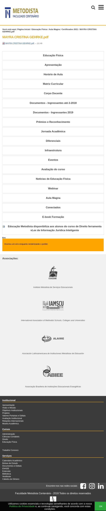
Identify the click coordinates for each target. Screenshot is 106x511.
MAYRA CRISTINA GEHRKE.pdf (18, 43)
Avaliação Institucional (12, 418)
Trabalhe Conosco (10, 450)
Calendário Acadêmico (12, 460)
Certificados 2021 (70, 29)
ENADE (5, 468)
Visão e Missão (9, 408)
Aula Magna (54, 29)
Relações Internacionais (13, 421)
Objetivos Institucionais (12, 410)
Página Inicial (23, 29)
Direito (5, 439)
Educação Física (39, 29)
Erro (4, 238)
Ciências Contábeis (10, 436)
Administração (8, 434)
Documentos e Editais (12, 466)
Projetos (6, 413)
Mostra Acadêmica (10, 423)
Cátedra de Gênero (10, 479)
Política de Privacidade (22, 506)
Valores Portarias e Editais (14, 415)
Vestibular (6, 476)
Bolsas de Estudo (10, 463)
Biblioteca (6, 474)
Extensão (6, 471)
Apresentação (8, 405)
